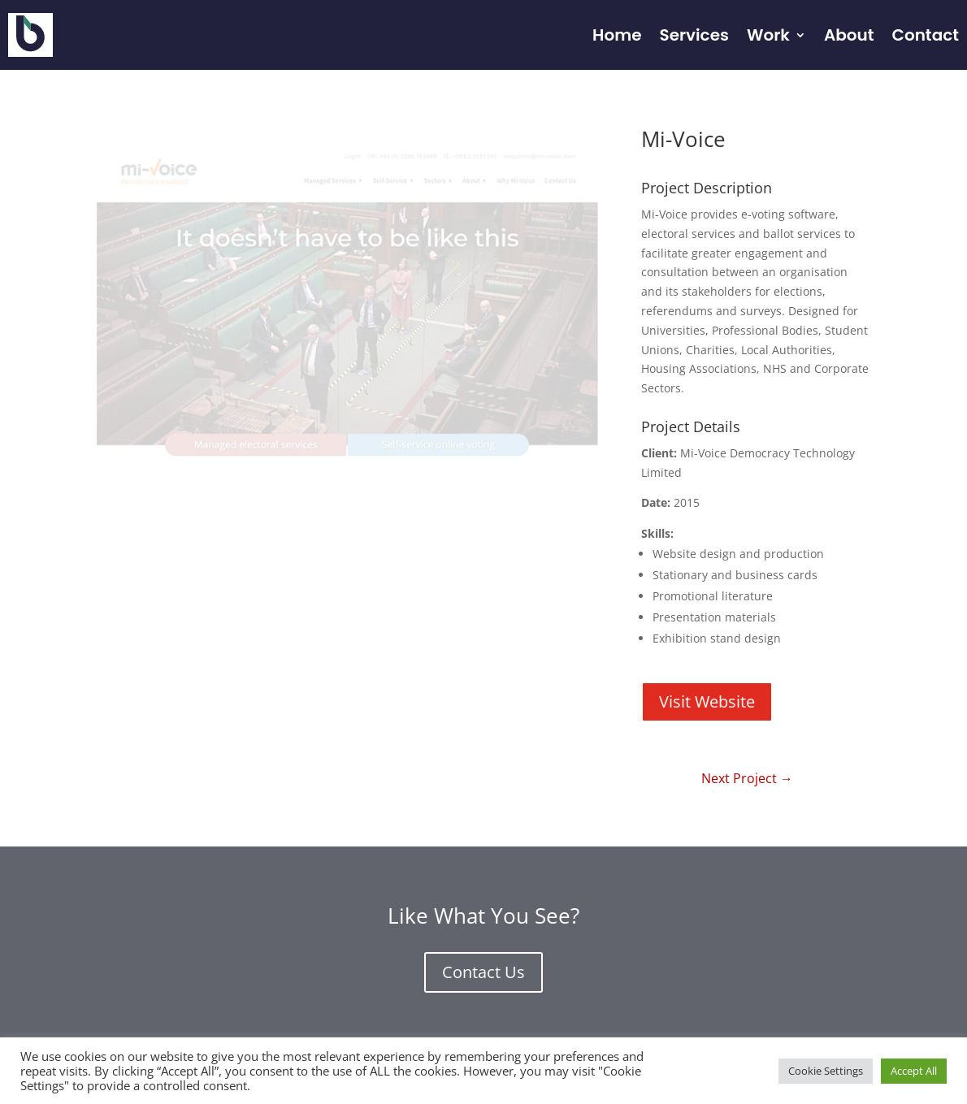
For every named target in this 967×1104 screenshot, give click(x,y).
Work (768, 35)
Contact (925, 35)
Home (616, 35)
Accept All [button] (914, 1070)
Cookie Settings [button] (825, 1070)
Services (693, 35)
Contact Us (483, 972)
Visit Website (707, 701)
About (849, 35)
